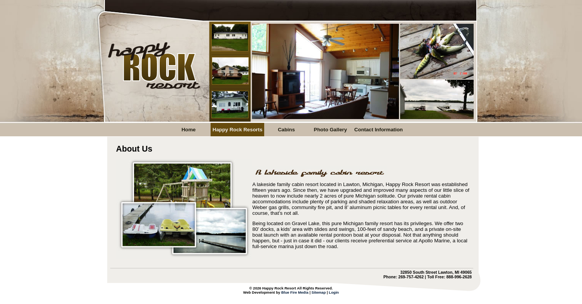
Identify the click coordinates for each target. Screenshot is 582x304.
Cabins (286, 129)
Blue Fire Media (295, 292)
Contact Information (378, 129)
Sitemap (318, 292)
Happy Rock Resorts (237, 129)
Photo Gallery (330, 129)
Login (334, 292)
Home (188, 129)
